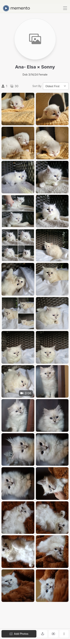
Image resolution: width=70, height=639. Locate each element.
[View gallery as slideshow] (53, 634)
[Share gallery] (42, 634)
